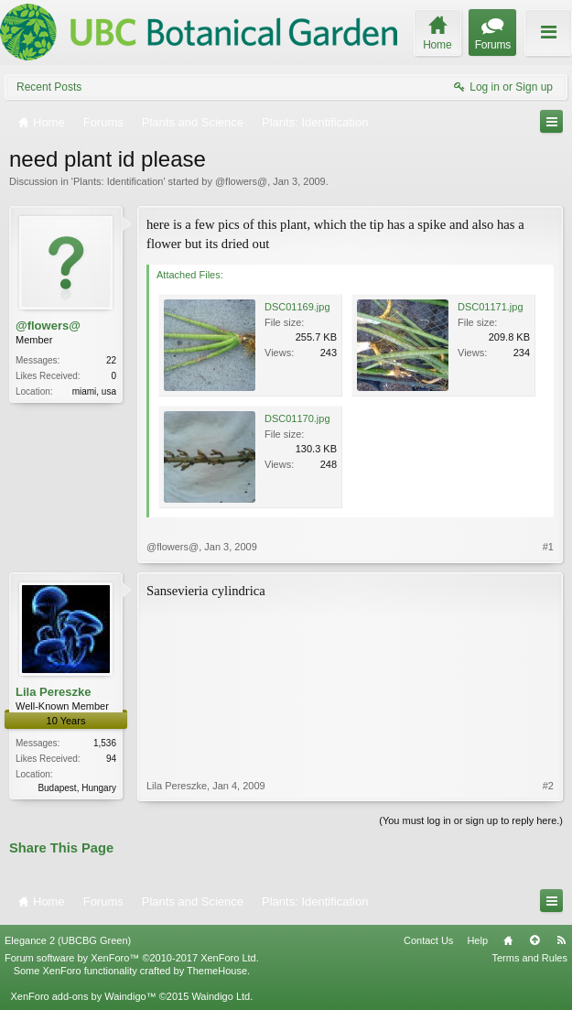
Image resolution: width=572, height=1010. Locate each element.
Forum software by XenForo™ (132, 957)
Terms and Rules (529, 957)
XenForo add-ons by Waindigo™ (83, 996)
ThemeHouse (217, 970)
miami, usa (94, 391)
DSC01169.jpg (297, 306)
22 (111, 360)
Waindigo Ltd (220, 996)
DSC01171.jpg (490, 306)
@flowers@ (241, 181)
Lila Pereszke (53, 692)
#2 (548, 785)
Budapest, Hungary (77, 788)
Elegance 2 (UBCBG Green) (68, 940)
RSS (561, 940)
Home (508, 940)
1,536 (104, 743)
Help (477, 940)
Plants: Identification (118, 181)
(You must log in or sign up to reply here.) (471, 820)
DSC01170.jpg (297, 418)
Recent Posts (48, 87)
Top (534, 940)
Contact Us (428, 940)
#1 (548, 546)
